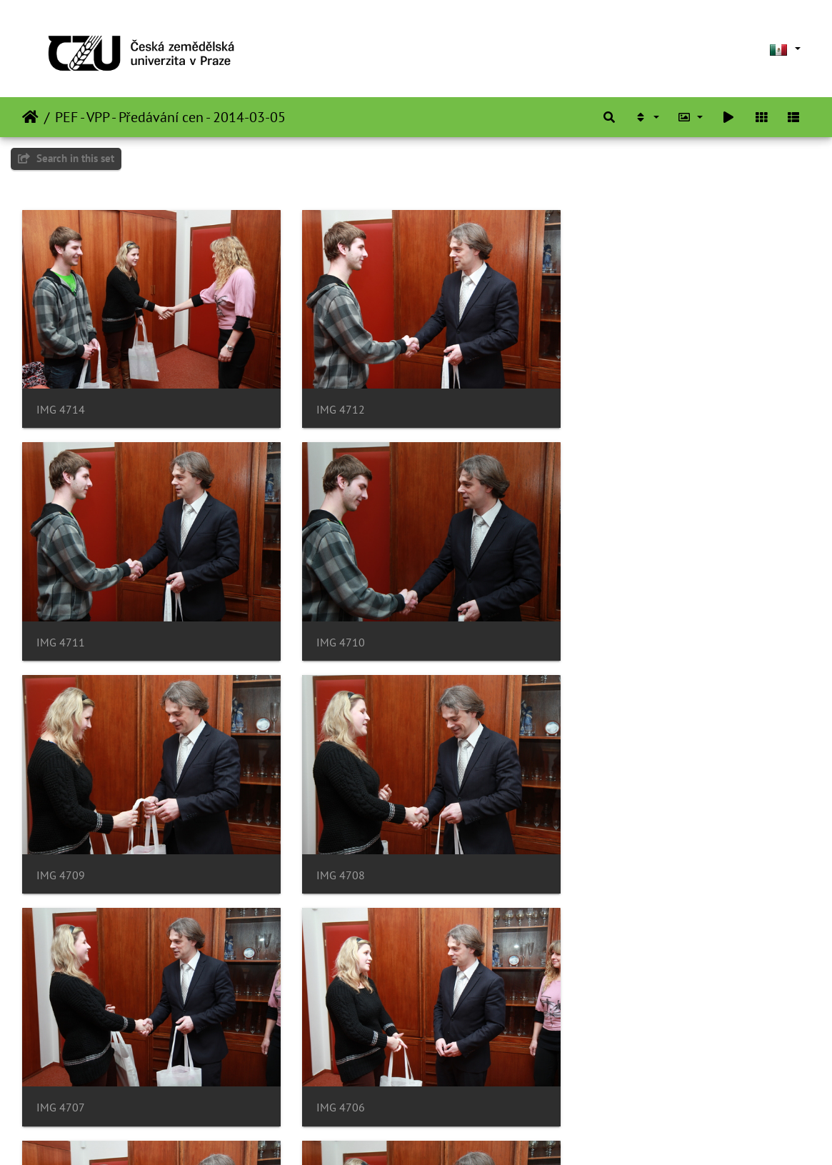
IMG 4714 (60, 402)
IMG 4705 (600, 854)
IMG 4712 (330, 402)
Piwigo (450, 1135)
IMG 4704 (60, 1079)
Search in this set (66, 158)
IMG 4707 (60, 854)
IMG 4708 (600, 628)
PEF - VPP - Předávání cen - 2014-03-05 (170, 117)
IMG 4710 (60, 628)
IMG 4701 (600, 1079)
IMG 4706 (330, 854)
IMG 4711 (600, 402)
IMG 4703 (330, 1079)
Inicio (30, 117)
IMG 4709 (330, 628)
